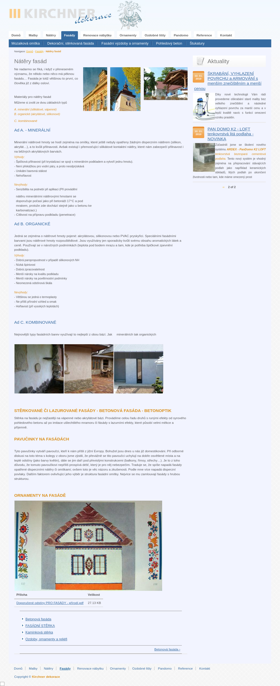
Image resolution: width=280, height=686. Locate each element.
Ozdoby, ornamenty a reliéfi (46, 639)
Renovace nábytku (97, 35)
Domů (16, 35)
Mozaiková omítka (25, 43)
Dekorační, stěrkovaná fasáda (70, 43)
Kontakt (226, 35)
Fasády (69, 35)
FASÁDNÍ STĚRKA (40, 626)
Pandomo (181, 35)
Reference (204, 35)
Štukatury (197, 43)
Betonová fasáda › (167, 649)
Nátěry (51, 35)
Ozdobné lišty (155, 35)
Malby (33, 35)
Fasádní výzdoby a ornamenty (124, 43)
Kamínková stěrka (39, 632)
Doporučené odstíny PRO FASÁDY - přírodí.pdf (49, 603)
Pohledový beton (169, 43)
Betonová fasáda (38, 619)
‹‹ (223, 187)
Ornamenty (128, 35)
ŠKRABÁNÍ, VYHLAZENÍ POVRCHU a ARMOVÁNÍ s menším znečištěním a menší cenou (227, 81)
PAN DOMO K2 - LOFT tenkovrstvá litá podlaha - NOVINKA (231, 134)
